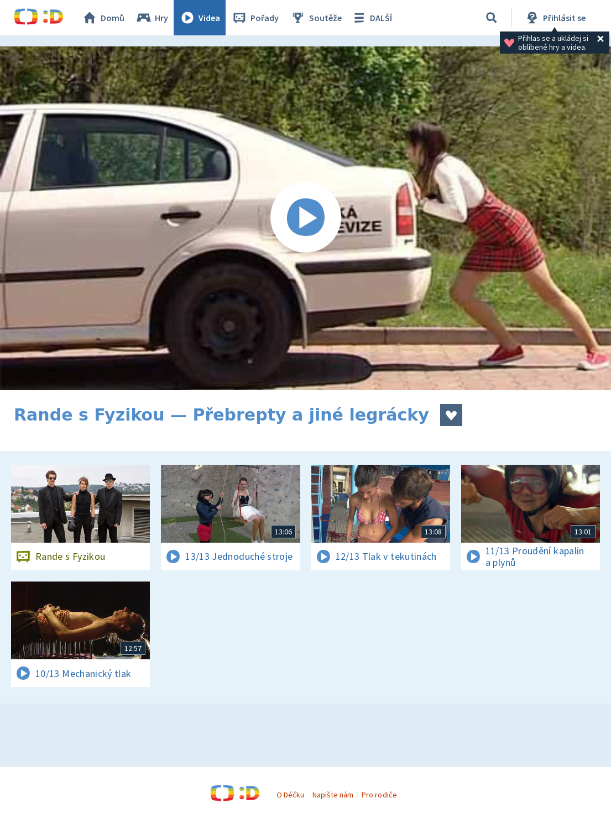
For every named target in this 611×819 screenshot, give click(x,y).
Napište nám (332, 795)
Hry (151, 17)
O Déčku (290, 795)
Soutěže (316, 17)
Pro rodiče (379, 795)
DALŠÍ (371, 17)
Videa (199, 17)
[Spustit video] (305, 218)
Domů (102, 17)
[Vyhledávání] (491, 17)
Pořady (255, 17)
